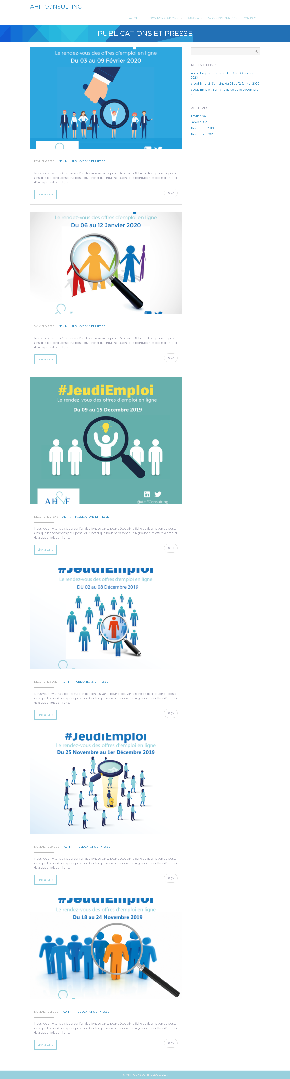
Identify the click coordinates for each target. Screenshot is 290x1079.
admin (63, 161)
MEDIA (193, 18)
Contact (250, 18)
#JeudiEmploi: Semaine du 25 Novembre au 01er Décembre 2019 (96, 840)
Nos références (222, 18)
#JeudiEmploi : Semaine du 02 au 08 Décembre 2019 (85, 675)
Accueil (136, 18)
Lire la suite (45, 194)
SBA (164, 1074)
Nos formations (164, 18)
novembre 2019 (202, 134)
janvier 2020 (200, 122)
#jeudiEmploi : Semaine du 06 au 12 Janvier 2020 (81, 319)
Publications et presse (88, 161)
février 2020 (199, 116)
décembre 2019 (202, 128)
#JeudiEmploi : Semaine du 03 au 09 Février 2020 (82, 154)
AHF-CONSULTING (56, 6)
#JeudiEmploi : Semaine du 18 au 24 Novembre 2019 (84, 1005)
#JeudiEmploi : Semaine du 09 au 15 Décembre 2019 (84, 510)
